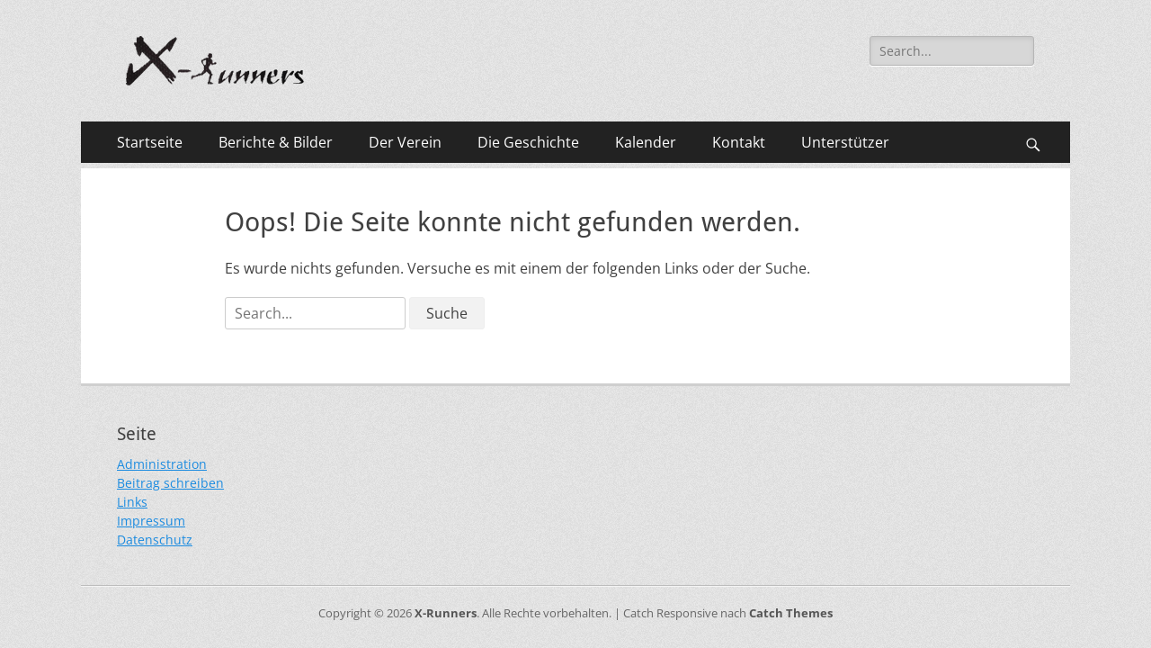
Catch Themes (791, 613)
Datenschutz (154, 539)
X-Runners (446, 613)
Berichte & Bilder (276, 142)
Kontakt (738, 142)
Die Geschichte (528, 142)
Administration (162, 463)
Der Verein (405, 142)
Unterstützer (845, 142)
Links (132, 501)
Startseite (150, 142)
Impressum (151, 520)
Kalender (645, 142)
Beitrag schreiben (170, 482)
